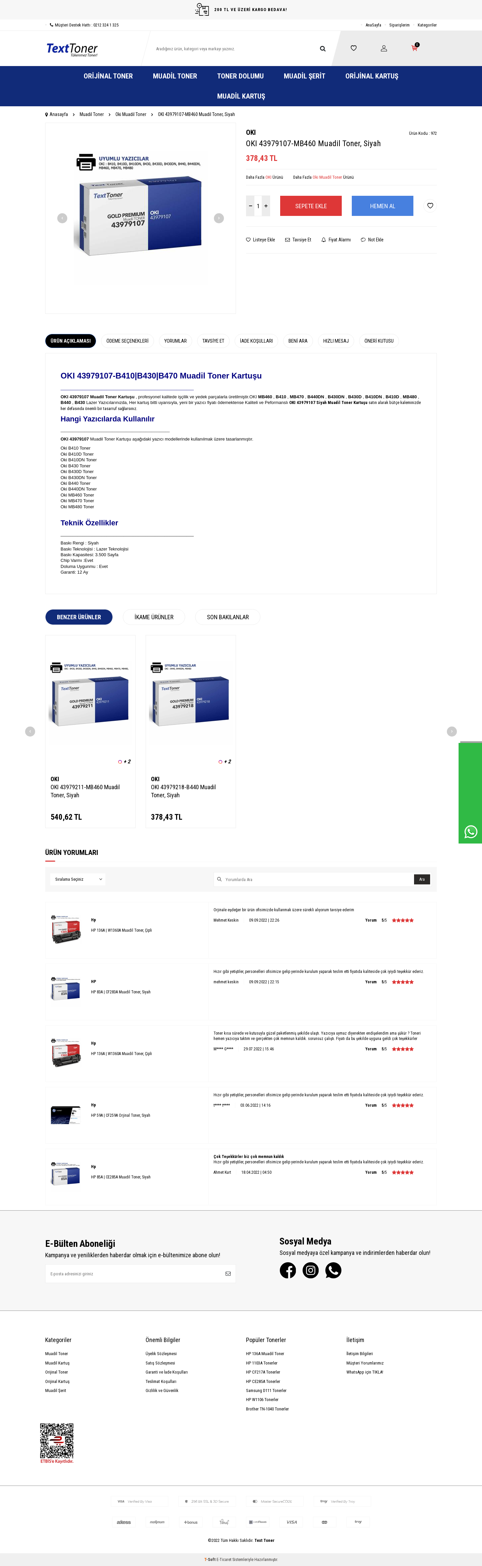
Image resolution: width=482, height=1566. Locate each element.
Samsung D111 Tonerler (266, 1390)
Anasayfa (56, 114)
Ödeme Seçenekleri (127, 341)
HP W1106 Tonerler (262, 1399)
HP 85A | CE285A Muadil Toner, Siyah (121, 1177)
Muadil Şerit (304, 76)
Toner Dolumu (240, 76)
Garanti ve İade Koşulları (167, 1372)
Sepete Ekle (311, 206)
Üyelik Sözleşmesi (161, 1353)
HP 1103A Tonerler (261, 1363)
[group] (141, 218)
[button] (62, 218)
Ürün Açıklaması (71, 341)
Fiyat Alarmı (336, 239)
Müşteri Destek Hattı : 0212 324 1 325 (81, 24)
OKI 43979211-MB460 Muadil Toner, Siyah (85, 791)
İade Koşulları (256, 341)
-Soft (210, 1559)
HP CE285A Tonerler (263, 1381)
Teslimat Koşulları (161, 1381)
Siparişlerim (399, 24)
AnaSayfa (373, 24)
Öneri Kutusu (379, 341)
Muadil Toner (175, 76)
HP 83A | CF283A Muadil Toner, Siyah (121, 992)
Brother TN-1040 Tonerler (267, 1408)
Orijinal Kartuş (371, 76)
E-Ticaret (224, 1559)
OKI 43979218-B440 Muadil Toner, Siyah (183, 791)
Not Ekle (372, 239)
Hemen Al (382, 206)
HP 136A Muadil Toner (265, 1353)
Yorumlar (175, 341)
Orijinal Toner (108, 76)
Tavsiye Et (298, 239)
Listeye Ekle (260, 239)
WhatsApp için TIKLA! (364, 1372)
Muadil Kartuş (241, 96)
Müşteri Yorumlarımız (365, 1363)
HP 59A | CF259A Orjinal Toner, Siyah (120, 1115)
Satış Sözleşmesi (160, 1363)
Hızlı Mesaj (336, 341)
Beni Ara (298, 341)
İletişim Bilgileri (359, 1353)
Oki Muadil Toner (130, 114)
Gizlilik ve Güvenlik (162, 1390)
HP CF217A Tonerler (263, 1372)
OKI (251, 132)
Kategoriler (427, 24)
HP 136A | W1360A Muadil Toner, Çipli (121, 930)
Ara (422, 879)
